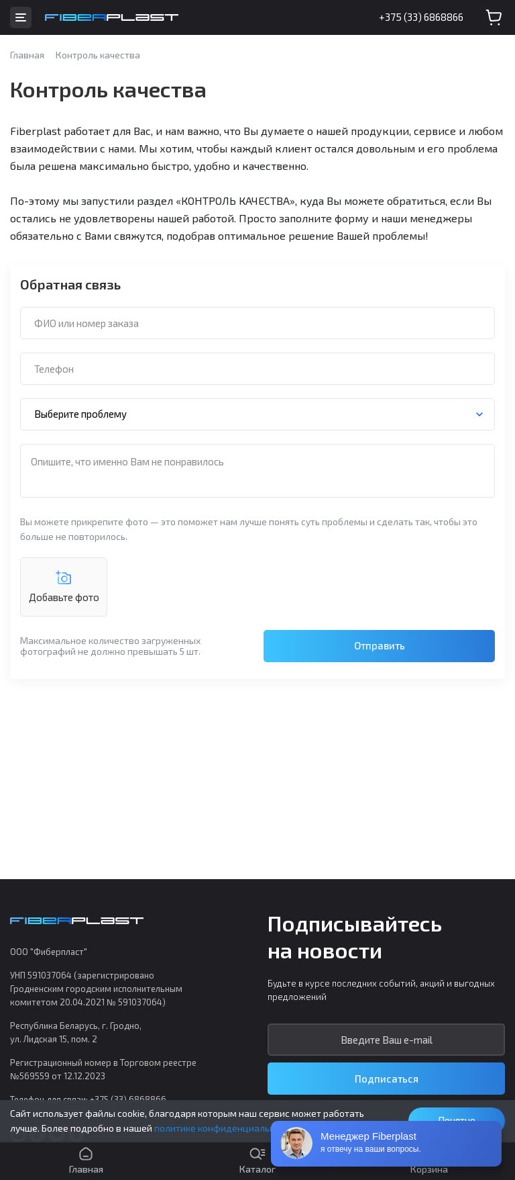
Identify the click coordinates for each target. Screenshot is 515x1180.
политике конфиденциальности (224, 1128)
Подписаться (386, 1079)
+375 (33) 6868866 (421, 17)
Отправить (379, 645)
